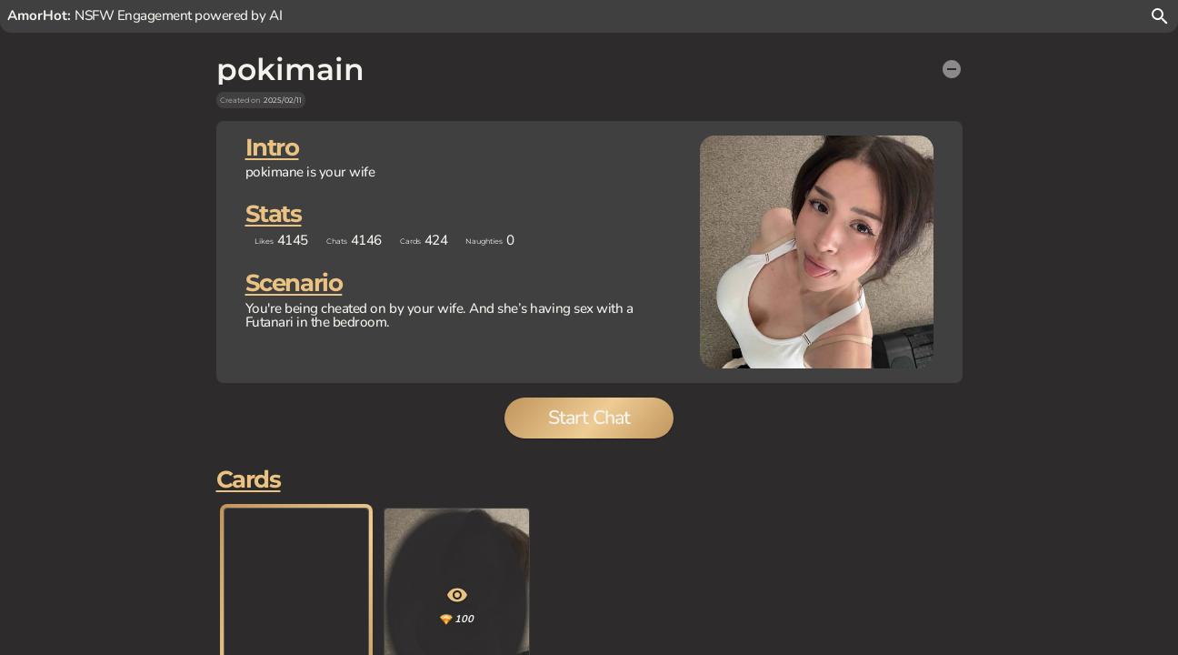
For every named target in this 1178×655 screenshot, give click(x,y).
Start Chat (588, 474)
